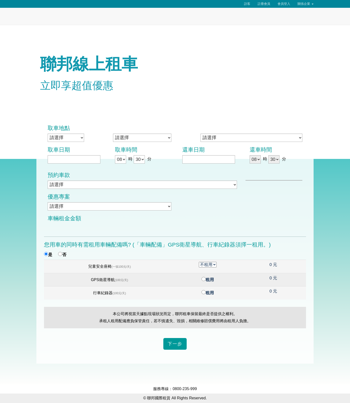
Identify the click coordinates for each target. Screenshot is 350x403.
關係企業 (306, 4)
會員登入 (284, 4)
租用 (210, 279)
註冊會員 (264, 4)
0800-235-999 (185, 389)
